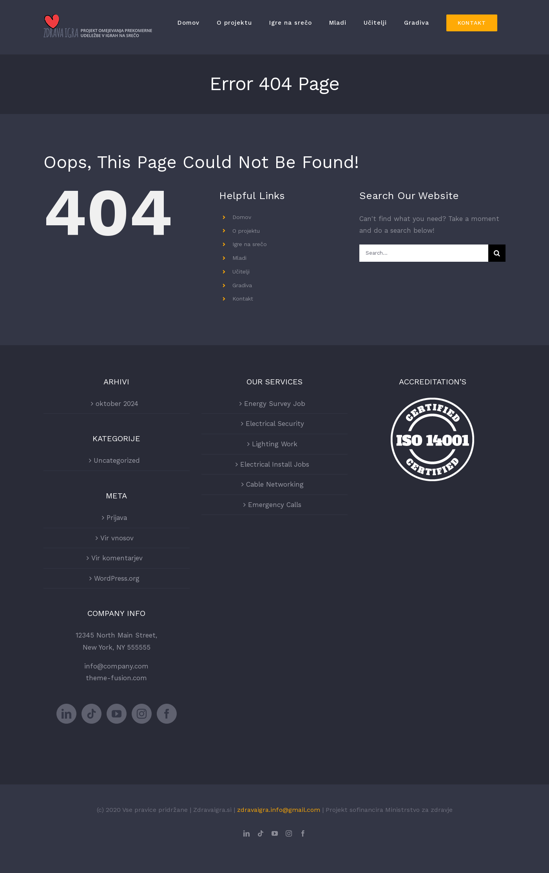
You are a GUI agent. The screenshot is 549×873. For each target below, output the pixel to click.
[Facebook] (167, 714)
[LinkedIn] (66, 714)
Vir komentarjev (117, 558)
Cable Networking (275, 484)
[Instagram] (142, 714)
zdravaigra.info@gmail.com (278, 809)
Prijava (117, 518)
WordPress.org (117, 578)
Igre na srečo (249, 244)
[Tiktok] (91, 714)
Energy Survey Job (274, 404)
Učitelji (241, 271)
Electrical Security (275, 423)
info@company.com (116, 666)
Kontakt (242, 298)
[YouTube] (117, 714)
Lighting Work (274, 444)
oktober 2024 (117, 404)
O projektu (246, 231)
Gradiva (242, 285)
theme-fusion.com (116, 678)
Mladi (239, 258)
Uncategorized (117, 460)
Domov (241, 217)
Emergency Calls (274, 505)
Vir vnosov (117, 538)
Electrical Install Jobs (274, 464)
